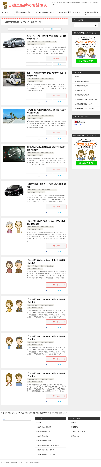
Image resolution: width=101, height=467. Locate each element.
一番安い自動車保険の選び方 (22, 13)
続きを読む (59, 58)
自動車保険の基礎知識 (91, 13)
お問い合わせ (75, 436)
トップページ (5, 13)
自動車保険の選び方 (33, 78)
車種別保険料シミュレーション (36, 44)
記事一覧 (74, 422)
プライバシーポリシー (78, 431)
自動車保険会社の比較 (34, 41)
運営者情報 (74, 427)
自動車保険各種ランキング (49, 41)
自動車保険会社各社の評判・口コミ (69, 13)
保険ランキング (78, 124)
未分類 (77, 76)
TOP (25, 413)
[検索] (86, 25)
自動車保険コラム (80, 90)
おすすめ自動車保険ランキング (45, 13)
